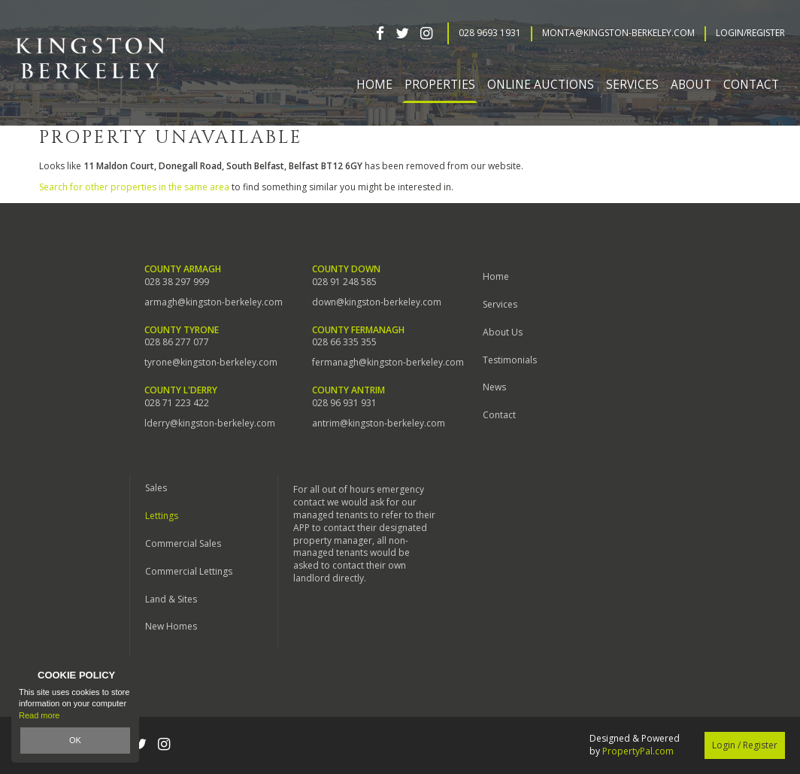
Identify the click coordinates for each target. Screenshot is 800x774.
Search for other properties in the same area (134, 187)
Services (500, 304)
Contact (751, 84)
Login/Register (750, 33)
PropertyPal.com (638, 751)
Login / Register (744, 745)
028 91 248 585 (344, 282)
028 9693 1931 (490, 33)
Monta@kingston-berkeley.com (618, 33)
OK (75, 740)
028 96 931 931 (344, 403)
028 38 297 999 (176, 282)
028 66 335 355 (344, 342)
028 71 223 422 (176, 403)
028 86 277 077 (176, 342)
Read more (39, 715)
